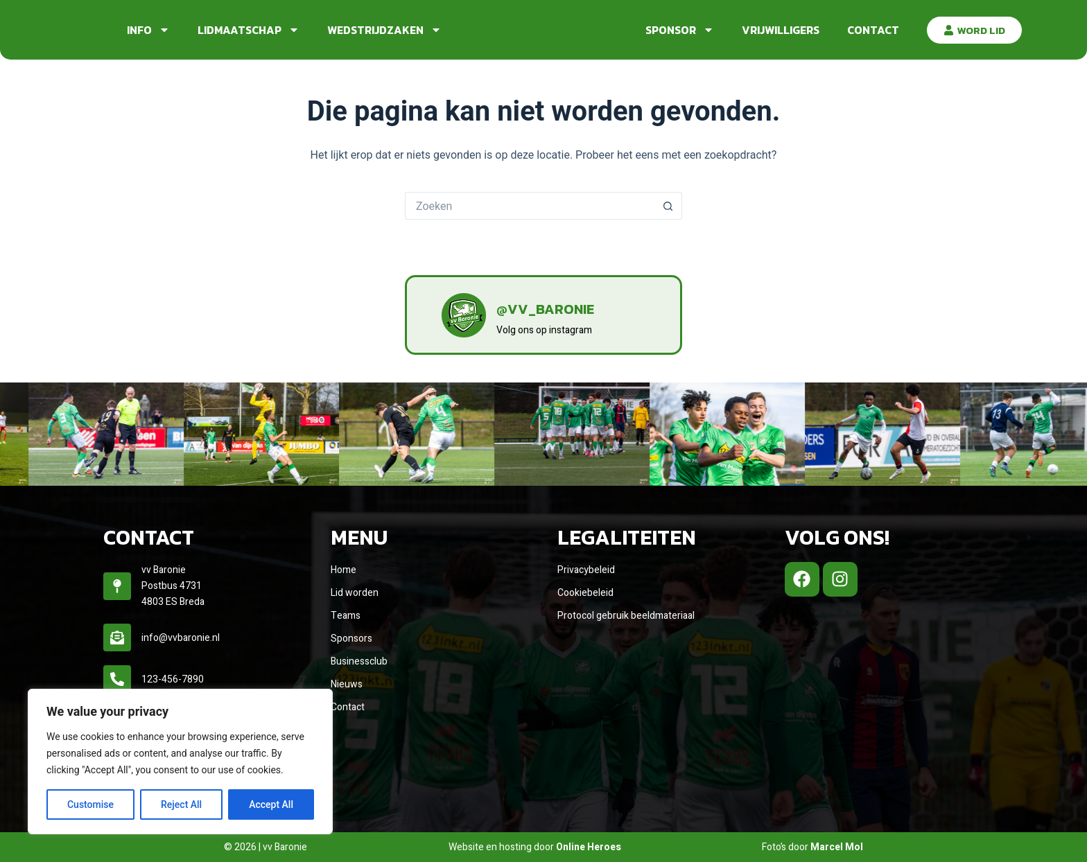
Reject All (181, 804)
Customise (90, 804)
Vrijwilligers (780, 29)
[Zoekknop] (668, 206)
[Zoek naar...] (529, 206)
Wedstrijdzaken (384, 29)
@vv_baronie (569, 306)
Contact (873, 29)
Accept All (271, 804)
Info (148, 29)
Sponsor (679, 29)
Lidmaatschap (248, 29)
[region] (180, 761)
